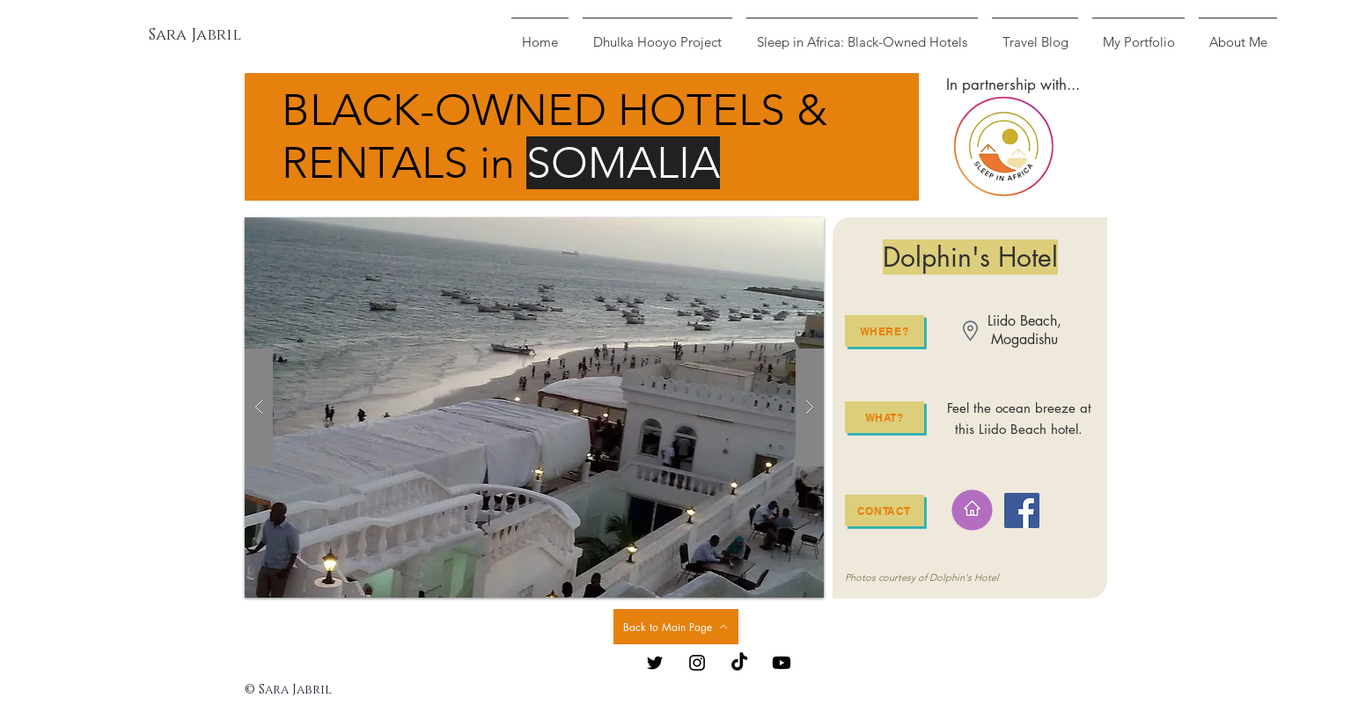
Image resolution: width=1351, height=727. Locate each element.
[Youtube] (781, 662)
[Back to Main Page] (675, 626)
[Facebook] (1021, 510)
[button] (534, 407)
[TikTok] (739, 662)
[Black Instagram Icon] (697, 662)
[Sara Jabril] (195, 36)
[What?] (884, 417)
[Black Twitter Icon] (654, 662)
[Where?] (884, 331)
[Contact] (884, 510)
